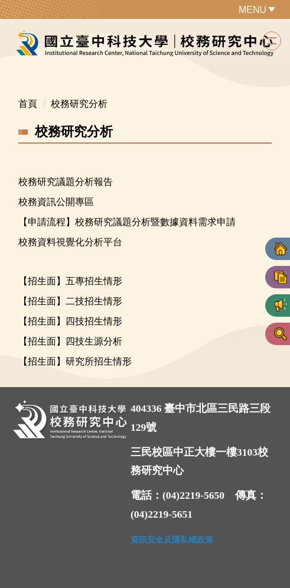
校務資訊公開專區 (56, 202)
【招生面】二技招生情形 (70, 301)
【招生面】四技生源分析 (70, 341)
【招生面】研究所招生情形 (75, 361)
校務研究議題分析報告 (65, 182)
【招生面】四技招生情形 (70, 321)
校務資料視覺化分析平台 (70, 242)
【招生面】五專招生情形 (70, 281)
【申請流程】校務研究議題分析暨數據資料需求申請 (127, 222)
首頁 (27, 104)
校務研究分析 (79, 104)
